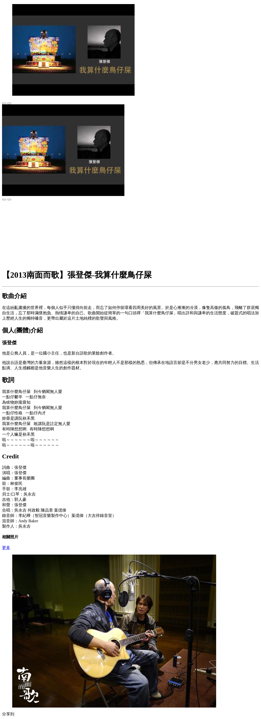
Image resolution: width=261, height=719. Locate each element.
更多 (6, 547)
